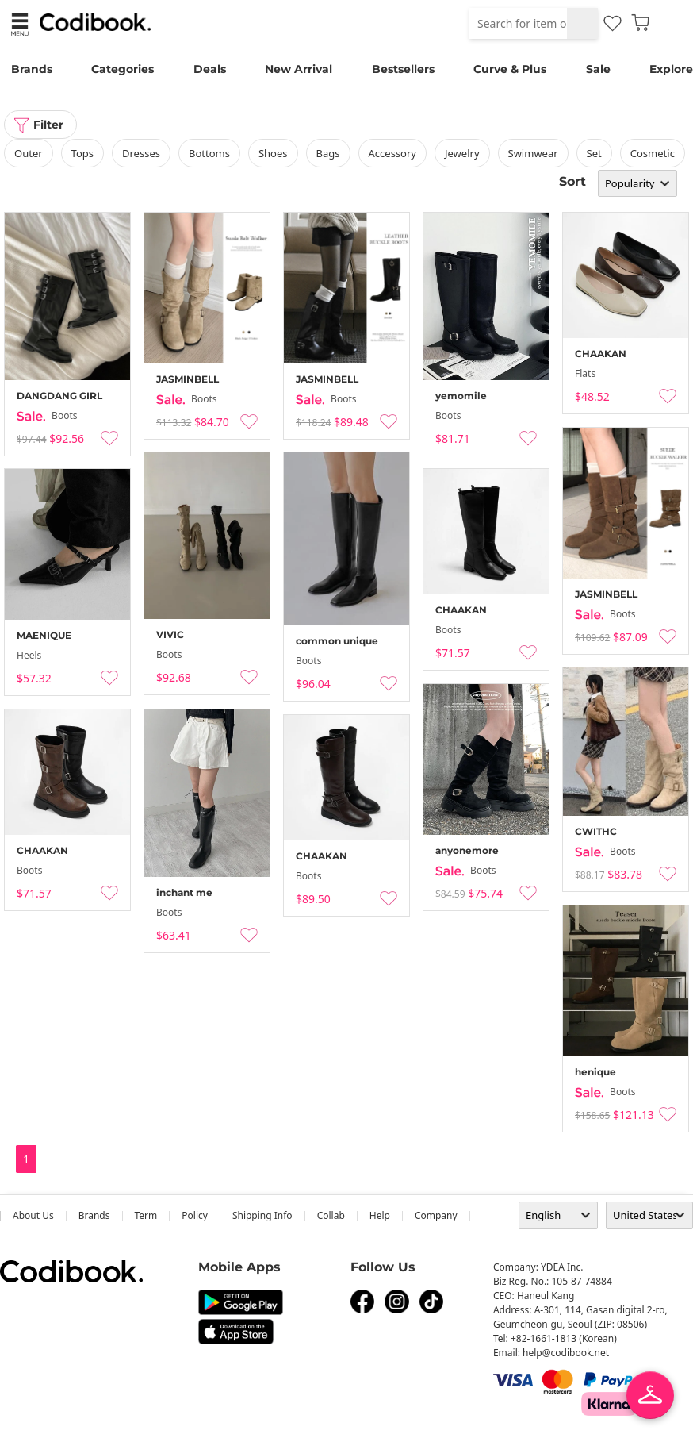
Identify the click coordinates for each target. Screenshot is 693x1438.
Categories (122, 69)
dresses (141, 153)
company (436, 1215)
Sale (598, 69)
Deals (209, 69)
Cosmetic (652, 153)
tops (82, 153)
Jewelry (462, 153)
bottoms (209, 153)
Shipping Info (262, 1215)
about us (33, 1215)
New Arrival (298, 69)
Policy (195, 1215)
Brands (31, 69)
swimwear (533, 153)
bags (328, 153)
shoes (273, 153)
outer (28, 153)
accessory (392, 153)
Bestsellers (403, 69)
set (594, 153)
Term (146, 1215)
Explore (671, 69)
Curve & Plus (509, 69)
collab (331, 1215)
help (379, 1215)
